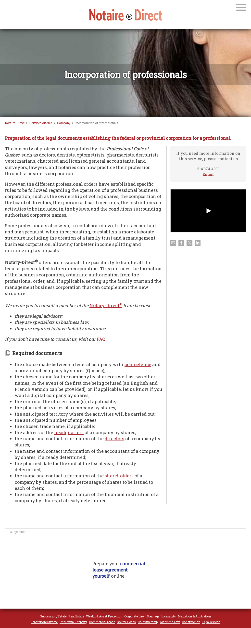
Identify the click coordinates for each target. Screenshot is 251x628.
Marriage (153, 616)
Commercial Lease (102, 622)
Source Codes (126, 622)
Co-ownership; (148, 622)
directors (114, 439)
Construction (191, 622)
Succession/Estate (53, 616)
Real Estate (76, 616)
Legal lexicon (211, 622)
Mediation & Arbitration (194, 616)
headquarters (69, 432)
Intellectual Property (73, 622)
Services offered (40, 123)
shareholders (119, 476)
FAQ (101, 339)
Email (208, 174)
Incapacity (168, 616)
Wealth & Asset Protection (104, 616)
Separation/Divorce (44, 622)
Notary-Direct (105, 305)
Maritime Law (170, 622)
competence (138, 364)
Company (63, 123)
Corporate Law (134, 616)
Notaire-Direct (15, 123)
